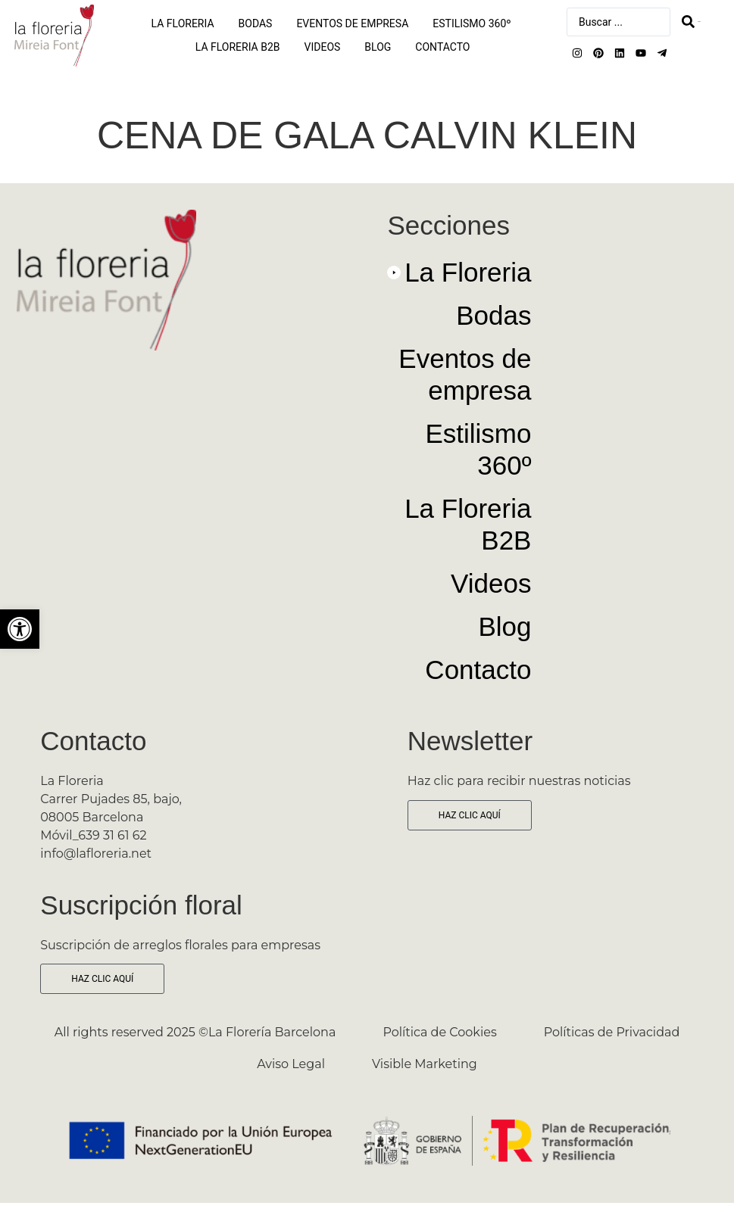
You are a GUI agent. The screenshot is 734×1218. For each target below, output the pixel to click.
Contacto (442, 47)
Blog (377, 47)
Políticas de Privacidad (612, 1032)
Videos (323, 47)
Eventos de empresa (352, 23)
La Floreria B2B (237, 47)
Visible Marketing (424, 1064)
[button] (459, 278)
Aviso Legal (291, 1064)
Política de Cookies (439, 1032)
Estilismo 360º (472, 23)
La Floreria (182, 23)
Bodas (256, 23)
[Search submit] (691, 22)
